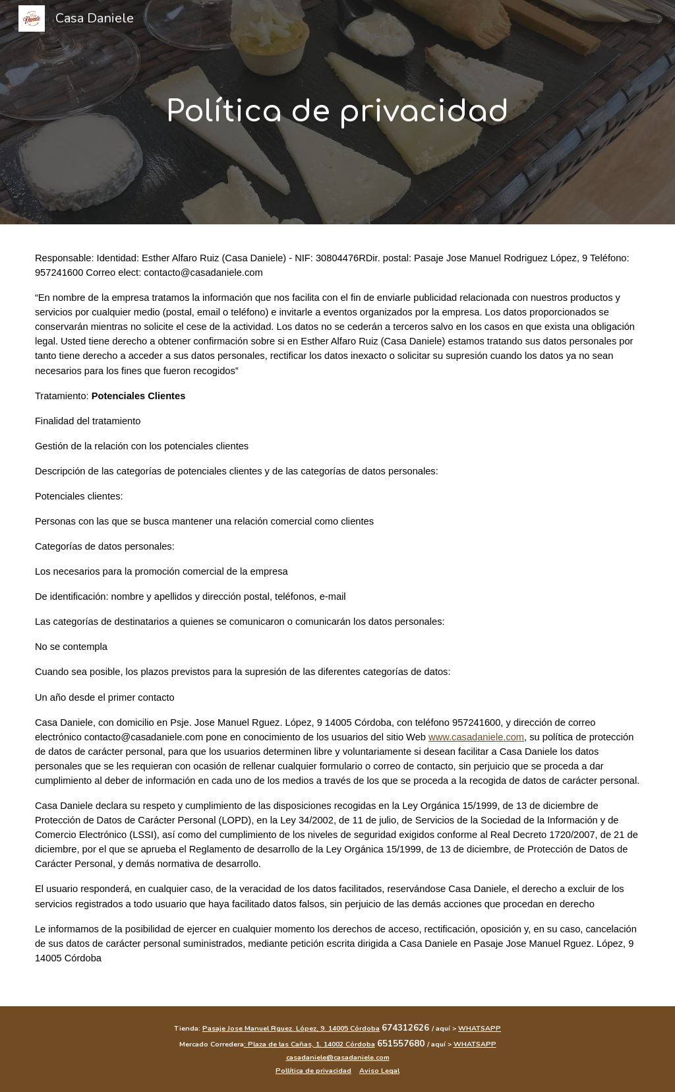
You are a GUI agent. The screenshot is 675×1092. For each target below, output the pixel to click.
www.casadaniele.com (476, 737)
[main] (337, 112)
